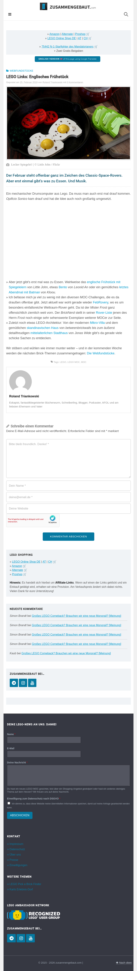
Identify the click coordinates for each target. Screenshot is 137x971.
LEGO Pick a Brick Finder (25, 884)
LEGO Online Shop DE (61, 38)
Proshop (80, 34)
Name (11, 734)
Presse (14, 859)
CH (86, 38)
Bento (63, 287)
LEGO (63, 362)
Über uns (15, 854)
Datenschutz (17, 849)
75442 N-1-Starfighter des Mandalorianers (67, 46)
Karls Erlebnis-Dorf (21, 889)
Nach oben (124, 962)
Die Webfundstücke (100, 353)
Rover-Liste (104, 312)
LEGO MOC (73, 362)
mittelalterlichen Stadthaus (49, 333)
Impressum (16, 843)
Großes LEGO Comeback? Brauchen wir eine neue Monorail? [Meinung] (76, 615)
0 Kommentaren (75, 82)
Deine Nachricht (17, 762)
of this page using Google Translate (68, 59)
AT (79, 38)
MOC (83, 362)
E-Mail (10, 748)
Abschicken (19, 815)
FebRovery (100, 302)
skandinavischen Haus (42, 328)
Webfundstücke (21, 70)
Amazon (54, 34)
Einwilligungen (18, 865)
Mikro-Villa (97, 322)
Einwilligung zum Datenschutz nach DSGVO (33, 798)
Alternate (67, 34)
